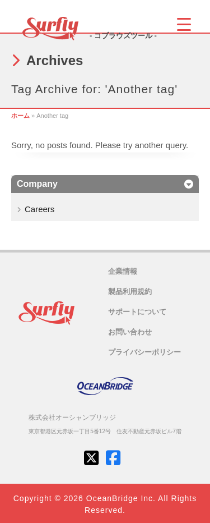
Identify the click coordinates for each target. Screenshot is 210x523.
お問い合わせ (130, 332)
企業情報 (122, 271)
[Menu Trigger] (184, 23)
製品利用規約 (130, 291)
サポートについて (137, 312)
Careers (39, 209)
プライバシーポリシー (144, 352)
